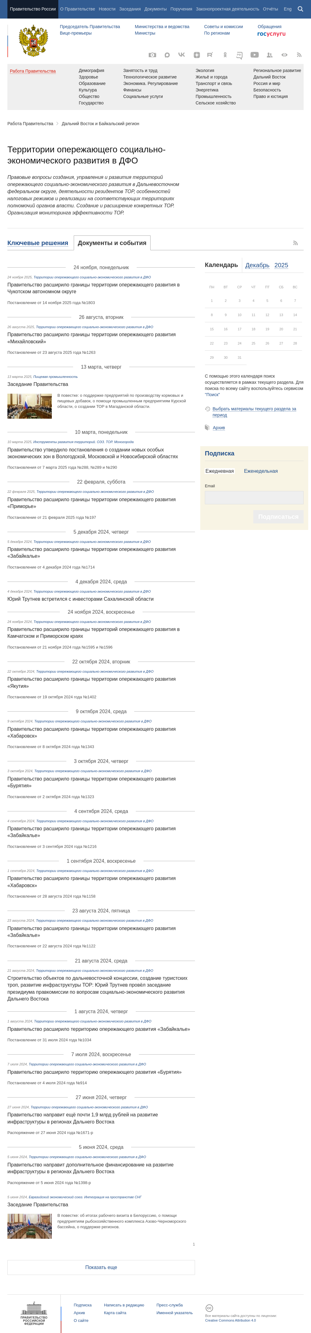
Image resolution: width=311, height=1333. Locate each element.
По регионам (217, 33)
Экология (205, 70)
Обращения (269, 26)
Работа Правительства (30, 123)
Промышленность (213, 96)
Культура (88, 89)
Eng (288, 8)
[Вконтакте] (182, 55)
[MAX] (167, 55)
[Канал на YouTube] (254, 55)
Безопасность (267, 89)
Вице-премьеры (76, 33)
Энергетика (207, 89)
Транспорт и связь (214, 83)
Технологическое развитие (149, 76)
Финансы (132, 89)
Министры (145, 33)
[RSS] (299, 55)
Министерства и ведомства (162, 26)
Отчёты (270, 8)
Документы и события (112, 242)
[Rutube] (211, 54)
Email (210, 486)
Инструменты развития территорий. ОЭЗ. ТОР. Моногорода (83, 442)
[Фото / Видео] (152, 55)
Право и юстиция (270, 96)
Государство (91, 102)
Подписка (219, 453)
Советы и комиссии (223, 26)
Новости (107, 8)
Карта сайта (115, 1312)
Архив (219, 427)
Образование (92, 83)
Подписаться (278, 516)
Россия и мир (266, 83)
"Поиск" (212, 394)
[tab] (40, 242)
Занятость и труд (140, 70)
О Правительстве (77, 8)
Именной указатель (174, 1312)
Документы (155, 8)
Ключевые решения (37, 242)
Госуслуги (271, 34)
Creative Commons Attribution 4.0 (230, 1320)
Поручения (181, 8)
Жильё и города (211, 76)
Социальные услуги (143, 96)
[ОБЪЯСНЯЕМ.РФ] (240, 55)
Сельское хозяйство (216, 102)
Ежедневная (219, 471)
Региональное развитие (277, 70)
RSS (296, 242)
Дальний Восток (269, 76)
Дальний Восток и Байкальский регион (100, 123)
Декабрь (258, 265)
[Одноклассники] (225, 55)
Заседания (130, 8)
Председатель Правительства (90, 26)
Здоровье (88, 76)
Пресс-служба (169, 1305)
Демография (91, 70)
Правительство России (33, 8)
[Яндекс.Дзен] (196, 55)
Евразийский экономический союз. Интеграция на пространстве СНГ (85, 1197)
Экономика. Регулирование (150, 83)
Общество (89, 96)
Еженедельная (261, 471)
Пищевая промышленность (55, 377)
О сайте (81, 1320)
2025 (281, 265)
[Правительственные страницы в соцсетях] (269, 55)
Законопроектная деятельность (227, 8)
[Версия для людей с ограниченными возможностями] (284, 55)
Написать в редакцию (124, 1305)
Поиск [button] (300, 9)
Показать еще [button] (101, 1267)
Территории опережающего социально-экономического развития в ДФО (92, 277)
